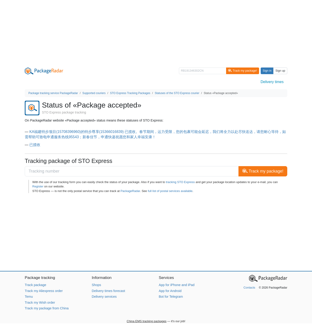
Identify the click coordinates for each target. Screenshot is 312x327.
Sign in (267, 70)
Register (37, 186)
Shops (96, 285)
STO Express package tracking (64, 112)
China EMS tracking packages (147, 321)
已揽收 (34, 145)
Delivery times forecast (108, 291)
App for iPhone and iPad (176, 285)
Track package (35, 285)
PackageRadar (130, 191)
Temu (29, 296)
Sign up (280, 70)
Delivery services (104, 296)
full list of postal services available (170, 191)
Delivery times (272, 82)
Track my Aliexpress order (44, 291)
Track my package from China (46, 308)
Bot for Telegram (171, 296)
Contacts (249, 287)
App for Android (170, 291)
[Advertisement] (156, 32)
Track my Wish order (40, 302)
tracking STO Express (180, 182)
